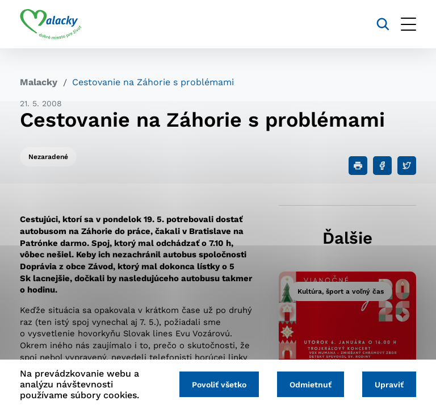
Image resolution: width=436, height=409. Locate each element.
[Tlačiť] (358, 165)
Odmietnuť (311, 384)
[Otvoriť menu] (408, 24)
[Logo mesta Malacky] (51, 24)
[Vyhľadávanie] (382, 24)
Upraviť (389, 384)
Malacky (38, 82)
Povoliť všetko (219, 384)
